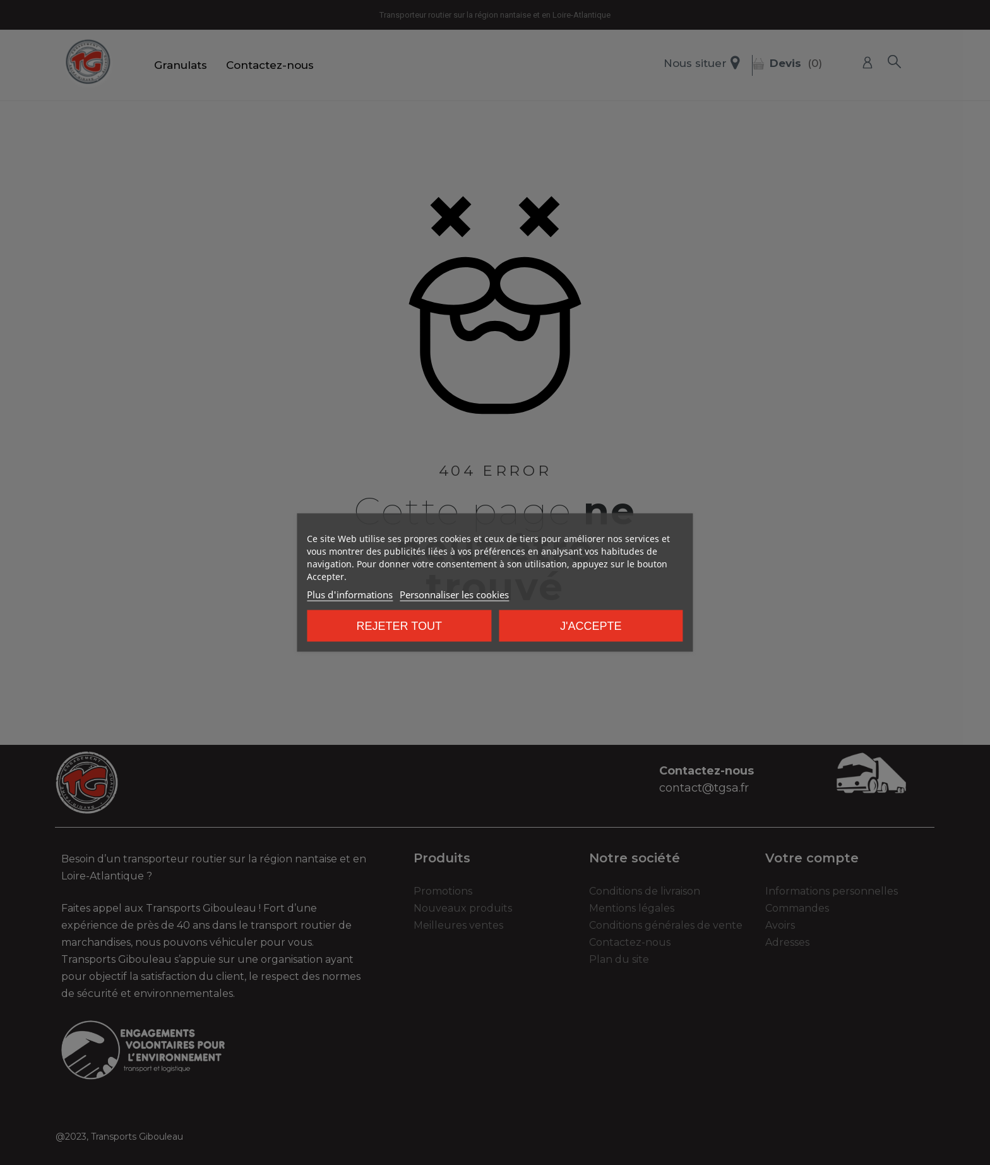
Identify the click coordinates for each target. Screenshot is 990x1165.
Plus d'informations (350, 594)
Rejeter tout (399, 626)
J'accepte (590, 626)
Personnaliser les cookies (454, 594)
